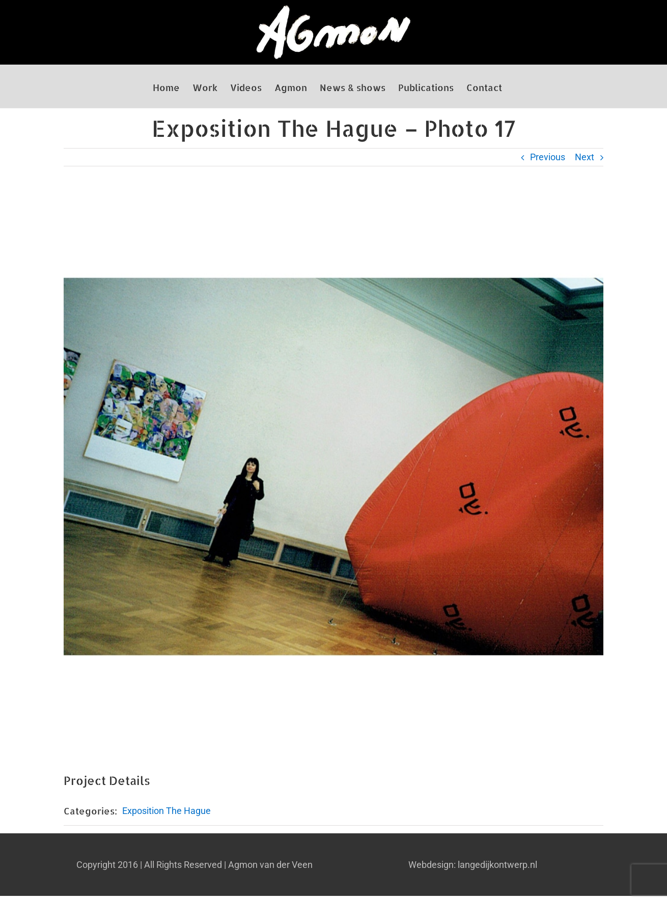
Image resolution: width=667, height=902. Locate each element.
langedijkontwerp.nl (497, 864)
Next (584, 157)
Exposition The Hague (166, 810)
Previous (547, 157)
